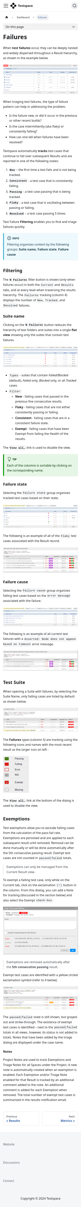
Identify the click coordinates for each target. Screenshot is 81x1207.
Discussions (11, 1162)
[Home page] (6, 17)
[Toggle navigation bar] (6, 6)
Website (8, 1144)
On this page (15, 27)
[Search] (74, 5)
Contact (8, 1181)
